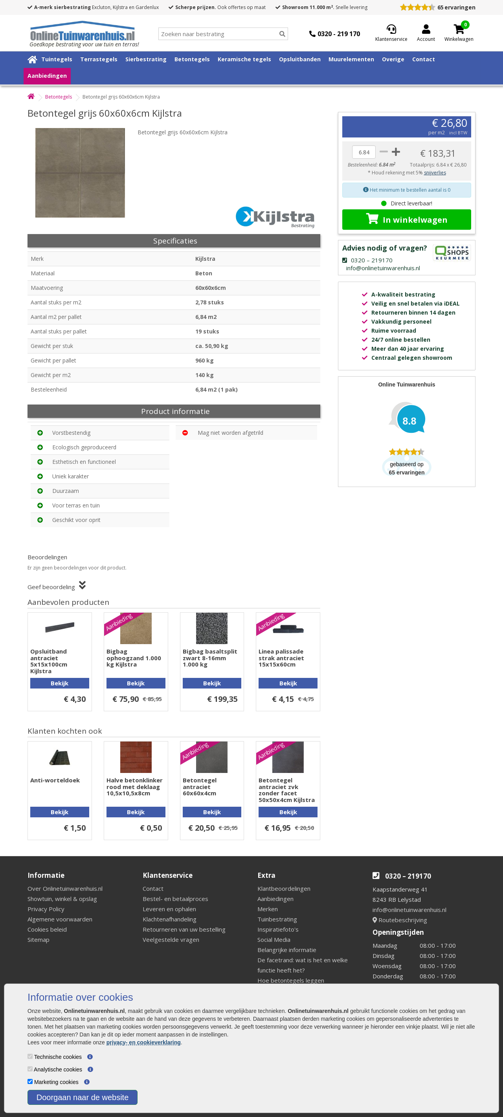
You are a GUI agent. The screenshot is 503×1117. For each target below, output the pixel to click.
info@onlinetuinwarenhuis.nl (409, 910)
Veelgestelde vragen (171, 939)
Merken (267, 909)
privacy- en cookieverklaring (143, 1042)
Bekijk (59, 683)
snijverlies (435, 172)
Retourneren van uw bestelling (184, 929)
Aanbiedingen (47, 75)
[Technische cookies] (30, 1056)
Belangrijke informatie (286, 950)
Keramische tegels (244, 59)
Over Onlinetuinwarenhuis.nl (65, 888)
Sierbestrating (146, 59)
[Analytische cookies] (30, 1068)
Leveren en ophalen (169, 909)
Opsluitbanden (300, 59)
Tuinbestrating (277, 919)
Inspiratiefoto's (278, 929)
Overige (393, 59)
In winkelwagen (407, 219)
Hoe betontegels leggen (290, 980)
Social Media (273, 939)
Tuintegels (56, 59)
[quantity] (364, 152)
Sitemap (39, 939)
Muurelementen (351, 59)
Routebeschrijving (400, 920)
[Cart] (459, 29)
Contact (423, 59)
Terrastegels (98, 59)
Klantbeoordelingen (283, 888)
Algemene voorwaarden (60, 919)
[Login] (426, 33)
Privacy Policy (46, 909)
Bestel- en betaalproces (175, 899)
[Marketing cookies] (30, 1081)
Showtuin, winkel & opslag (62, 899)
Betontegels (192, 59)
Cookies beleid (47, 929)
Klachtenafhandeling (169, 919)
